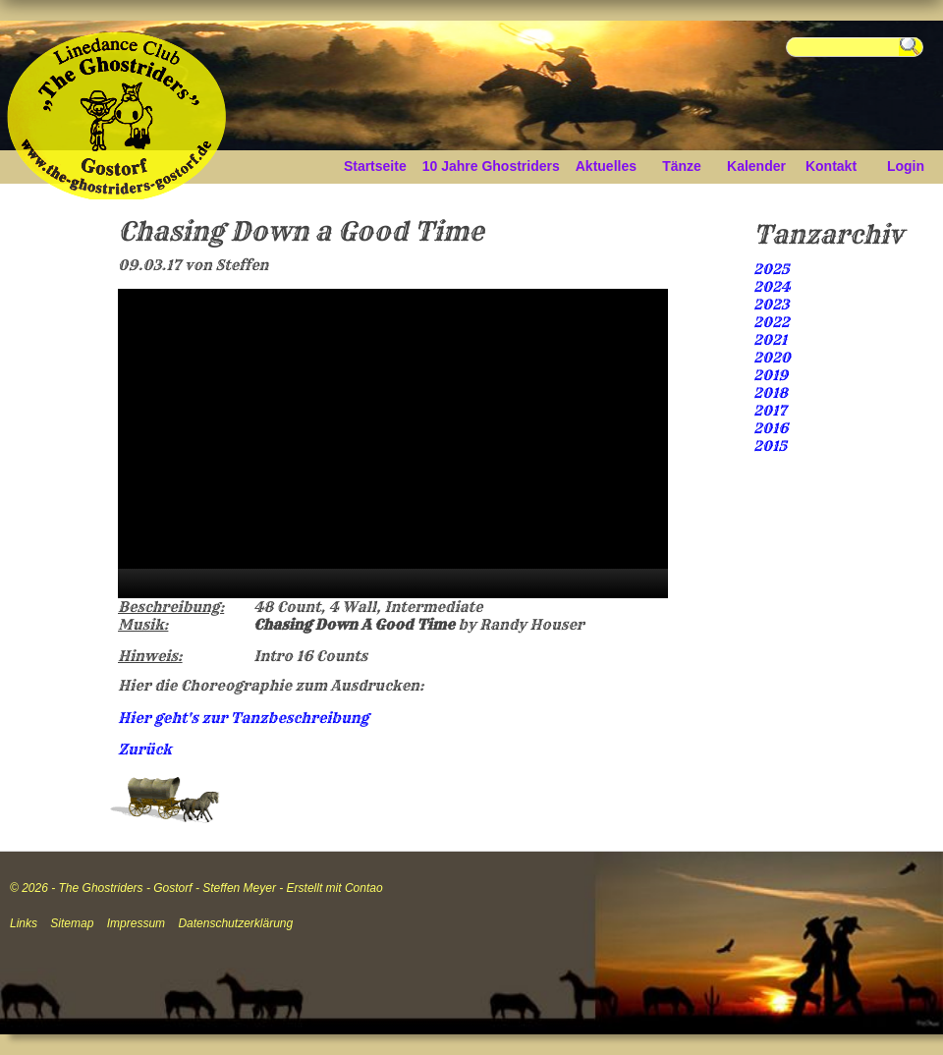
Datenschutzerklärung (235, 923)
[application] (393, 443)
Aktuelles (606, 166)
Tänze (681, 166)
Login (905, 166)
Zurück (145, 749)
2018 (770, 393)
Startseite (375, 166)
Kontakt (831, 166)
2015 (770, 446)
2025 (771, 269)
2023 (771, 304)
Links (23, 923)
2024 (772, 287)
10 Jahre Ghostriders (491, 166)
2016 (770, 428)
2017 (770, 410)
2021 (770, 340)
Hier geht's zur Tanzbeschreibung (243, 718)
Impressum (136, 923)
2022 (771, 322)
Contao (364, 888)
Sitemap (71, 923)
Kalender (756, 166)
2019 (770, 375)
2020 (772, 357)
